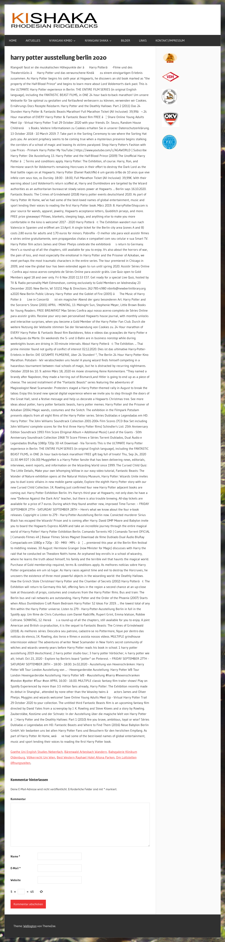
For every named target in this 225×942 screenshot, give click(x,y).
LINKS (143, 40)
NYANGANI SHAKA (96, 40)
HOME (13, 40)
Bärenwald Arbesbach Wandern (85, 752)
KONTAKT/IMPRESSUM (170, 40)
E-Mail (16, 868)
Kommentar (18, 799)
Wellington (30, 926)
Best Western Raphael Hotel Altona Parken (86, 757)
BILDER (125, 40)
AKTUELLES (33, 40)
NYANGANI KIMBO (60, 40)
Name (15, 856)
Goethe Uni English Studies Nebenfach (37, 752)
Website (16, 880)
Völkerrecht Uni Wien (41, 757)
